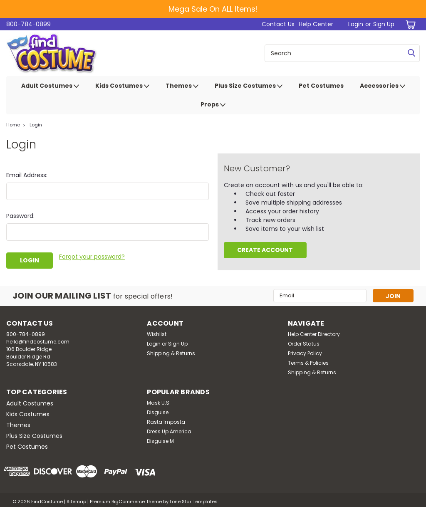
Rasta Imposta (166, 421)
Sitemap (76, 500)
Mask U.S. (159, 401)
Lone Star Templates (194, 500)
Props (213, 104)
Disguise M (160, 440)
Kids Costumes (122, 86)
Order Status (304, 342)
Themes (182, 86)
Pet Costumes (321, 86)
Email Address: (26, 175)
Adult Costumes (50, 86)
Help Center (316, 24)
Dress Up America (169, 430)
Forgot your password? (92, 256)
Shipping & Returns (171, 352)
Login (355, 24)
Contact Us (278, 24)
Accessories (382, 86)
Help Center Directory (314, 333)
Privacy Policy (305, 352)
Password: (20, 216)
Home (13, 124)
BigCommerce (128, 500)
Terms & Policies (308, 362)
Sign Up (383, 24)
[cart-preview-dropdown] (409, 24)
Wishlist (156, 333)
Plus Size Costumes (248, 86)
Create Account (265, 250)
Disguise (157, 411)
